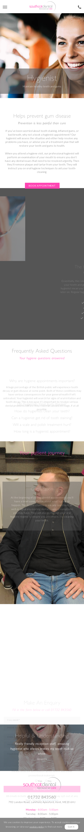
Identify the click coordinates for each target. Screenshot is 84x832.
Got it (71, 826)
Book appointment (42, 198)
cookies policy (37, 826)
